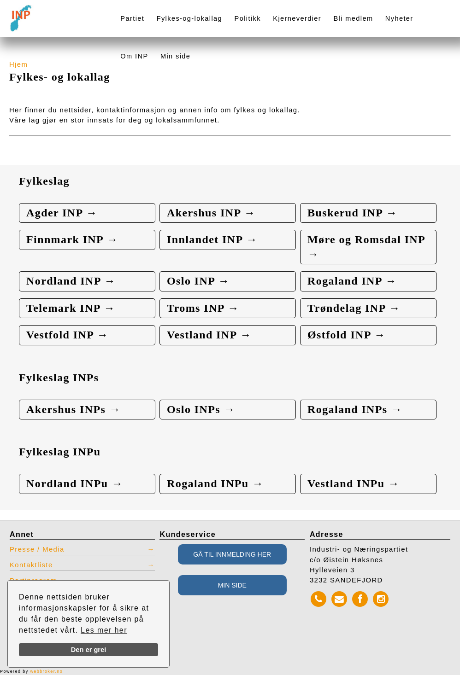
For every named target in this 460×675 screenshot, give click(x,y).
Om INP (134, 56)
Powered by (31, 671)
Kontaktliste (31, 565)
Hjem (18, 64)
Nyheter (399, 18)
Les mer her (104, 630)
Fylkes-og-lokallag (189, 18)
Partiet (132, 18)
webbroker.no (46, 671)
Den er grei (88, 649)
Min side (175, 56)
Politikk (248, 18)
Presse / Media (37, 549)
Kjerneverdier (297, 18)
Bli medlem (353, 18)
